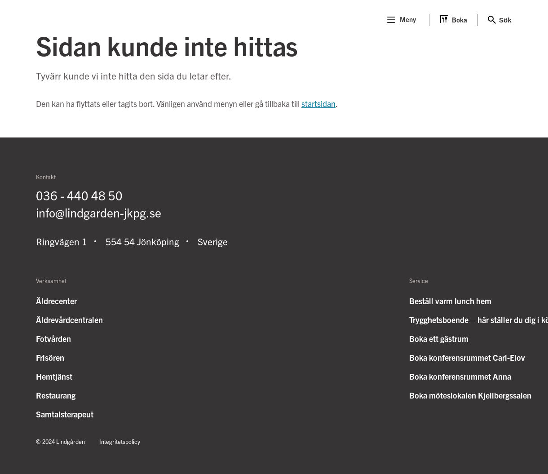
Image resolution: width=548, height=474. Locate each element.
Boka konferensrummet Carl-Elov (467, 357)
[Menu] (391, 19)
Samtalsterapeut (64, 414)
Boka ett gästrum (438, 338)
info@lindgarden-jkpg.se (98, 212)
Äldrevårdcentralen (69, 320)
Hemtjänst (54, 376)
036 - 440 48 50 (79, 195)
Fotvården (53, 338)
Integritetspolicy (119, 441)
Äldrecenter (56, 301)
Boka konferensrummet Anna (460, 376)
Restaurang (55, 395)
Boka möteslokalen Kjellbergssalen (470, 395)
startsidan (318, 103)
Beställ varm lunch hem (450, 301)
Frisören (50, 357)
